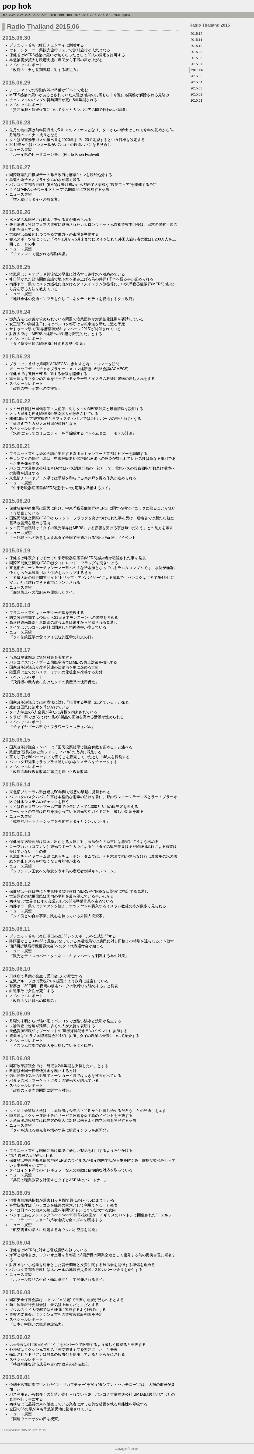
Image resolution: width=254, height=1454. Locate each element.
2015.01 (196, 100)
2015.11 (196, 40)
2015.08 (196, 58)
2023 (28, 15)
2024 (20, 15)
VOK (117, 15)
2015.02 (196, 94)
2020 (52, 15)
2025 (12, 15)
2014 (101, 15)
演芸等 (126, 15)
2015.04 (196, 82)
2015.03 (196, 88)
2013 (109, 15)
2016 (85, 15)
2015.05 (196, 76)
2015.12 (196, 33)
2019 (61, 15)
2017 (77, 15)
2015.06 (197, 70)
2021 (45, 15)
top (5, 15)
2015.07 (196, 64)
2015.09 (196, 52)
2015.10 (196, 46)
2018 (69, 15)
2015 (93, 15)
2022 (36, 15)
